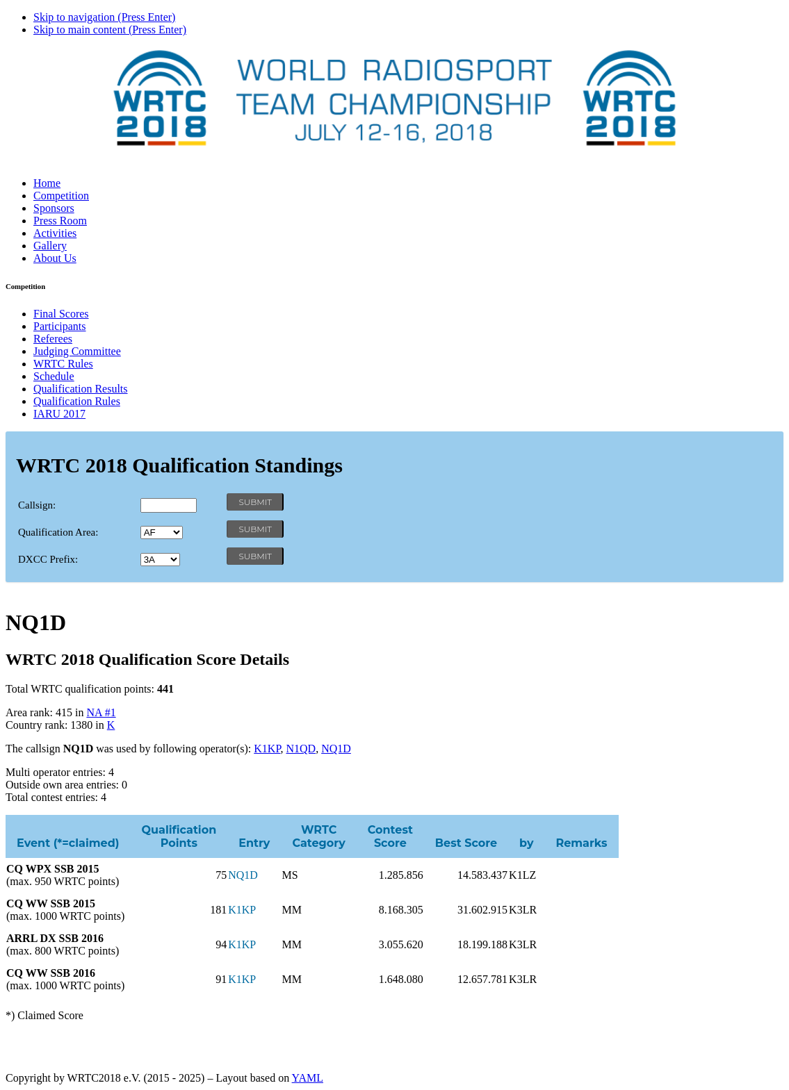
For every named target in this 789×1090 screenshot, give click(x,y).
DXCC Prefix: (48, 559)
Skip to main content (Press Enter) (109, 29)
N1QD (301, 748)
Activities (54, 233)
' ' (161, 532)
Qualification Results (80, 389)
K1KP (267, 748)
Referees (52, 339)
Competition (61, 195)
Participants (59, 326)
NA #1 (100, 712)
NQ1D (336, 748)
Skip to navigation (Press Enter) (104, 17)
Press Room (60, 220)
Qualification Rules (76, 401)
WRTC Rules (63, 364)
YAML (307, 1078)
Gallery (50, 245)
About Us (54, 258)
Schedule (53, 376)
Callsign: (37, 505)
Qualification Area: (58, 532)
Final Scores (61, 314)
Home (46, 183)
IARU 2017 (59, 414)
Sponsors (53, 208)
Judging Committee (77, 351)
